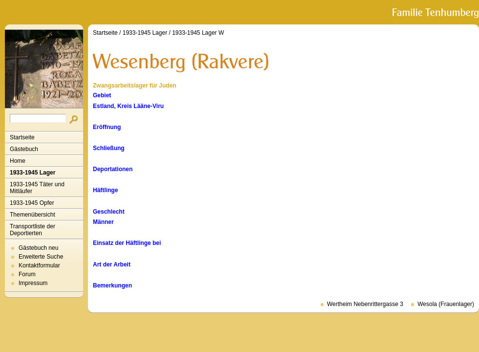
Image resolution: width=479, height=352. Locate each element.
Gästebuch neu (38, 247)
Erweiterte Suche (41, 256)
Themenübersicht (32, 214)
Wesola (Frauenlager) (445, 304)
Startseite (22, 137)
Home (17, 160)
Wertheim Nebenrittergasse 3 (365, 304)
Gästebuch (24, 149)
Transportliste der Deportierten (32, 230)
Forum (27, 274)
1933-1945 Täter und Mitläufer (37, 188)
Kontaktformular (39, 265)
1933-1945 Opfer (32, 202)
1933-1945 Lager (32, 172)
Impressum (33, 283)
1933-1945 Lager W (198, 32)
